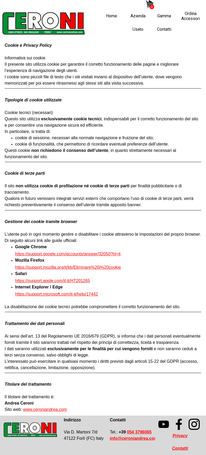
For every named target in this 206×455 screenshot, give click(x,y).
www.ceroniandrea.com (45, 409)
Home (111, 15)
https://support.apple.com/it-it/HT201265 (52, 280)
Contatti (164, 29)
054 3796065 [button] (139, 432)
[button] (134, 438)
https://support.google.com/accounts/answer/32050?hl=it (68, 254)
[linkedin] (185, 4)
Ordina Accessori (190, 16)
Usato (138, 29)
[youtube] (169, 4)
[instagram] (161, 4)
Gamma (164, 15)
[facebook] (177, 4)
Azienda (137, 15)
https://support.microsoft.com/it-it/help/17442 (56, 294)
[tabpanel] (103, 227)
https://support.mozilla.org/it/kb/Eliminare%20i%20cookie (68, 267)
